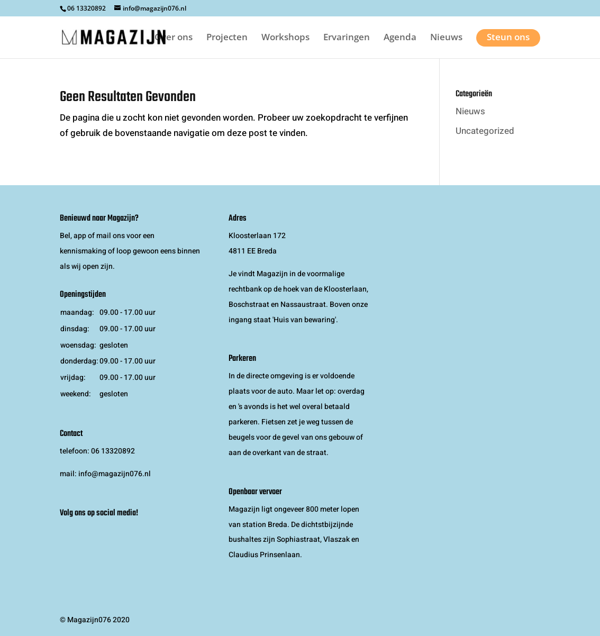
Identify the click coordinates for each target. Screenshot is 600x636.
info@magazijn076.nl (114, 473)
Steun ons (508, 37)
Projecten (227, 38)
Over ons (173, 38)
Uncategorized (485, 131)
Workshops (285, 38)
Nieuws (446, 38)
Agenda (400, 38)
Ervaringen (346, 38)
